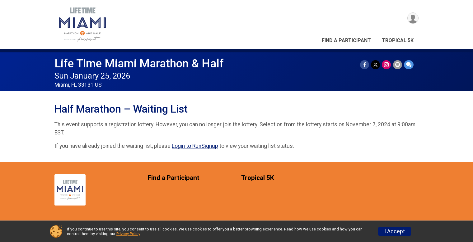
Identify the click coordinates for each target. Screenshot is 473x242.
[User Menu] (413, 18)
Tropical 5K (398, 40)
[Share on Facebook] (364, 64)
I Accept (394, 231)
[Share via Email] (397, 64)
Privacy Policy (128, 233)
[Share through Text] (409, 64)
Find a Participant (346, 40)
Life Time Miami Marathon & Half (139, 63)
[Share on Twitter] (375, 64)
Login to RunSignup (195, 146)
